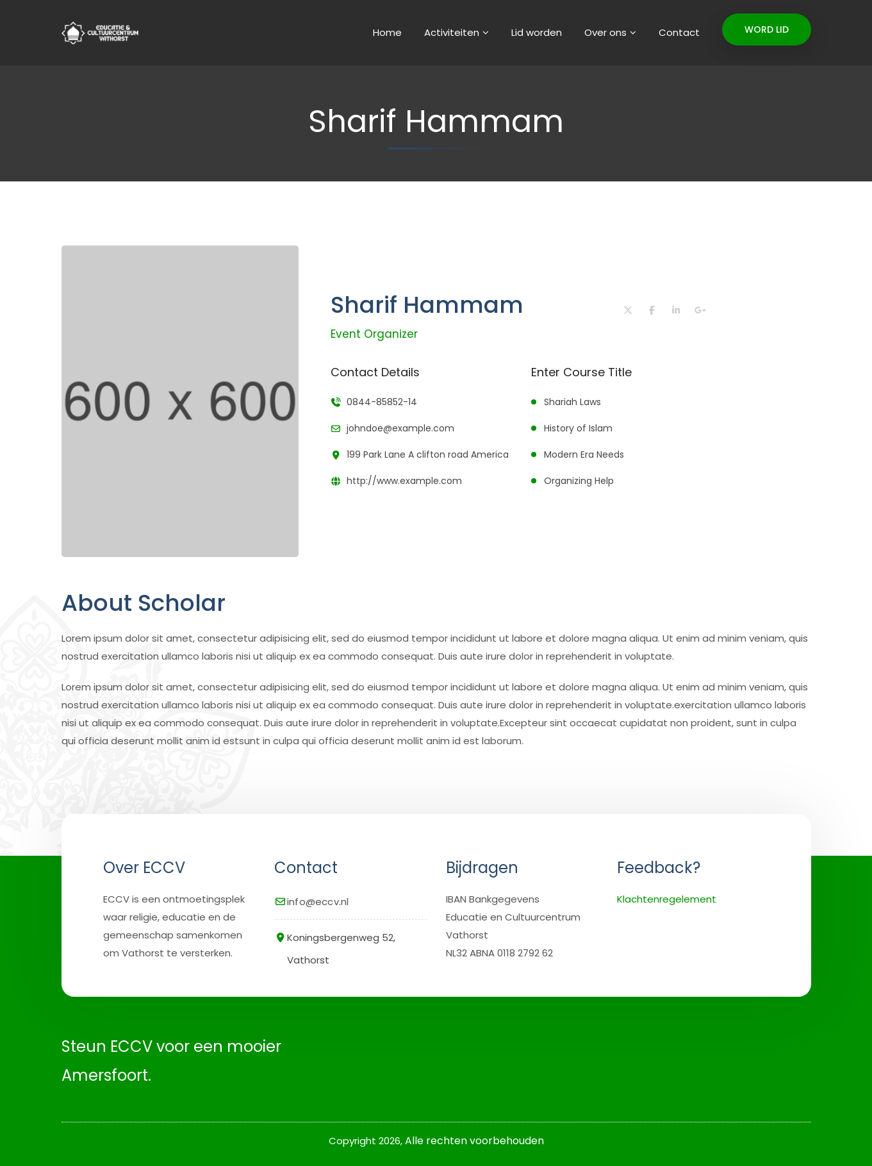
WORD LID (766, 29)
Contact (679, 32)
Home (387, 32)
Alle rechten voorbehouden (474, 1140)
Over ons (605, 32)
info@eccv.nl (318, 901)
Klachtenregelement (666, 899)
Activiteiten (451, 32)
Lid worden (536, 32)
